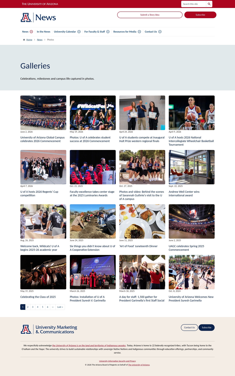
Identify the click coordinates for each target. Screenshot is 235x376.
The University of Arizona (138, 365)
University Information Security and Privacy (117, 361)
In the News (43, 31)
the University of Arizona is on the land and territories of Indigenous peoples (89, 345)
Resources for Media (124, 31)
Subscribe (200, 14)
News (25, 31)
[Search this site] (193, 4)
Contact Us (151, 31)
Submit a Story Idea (149, 14)
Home (29, 39)
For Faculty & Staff (95, 31)
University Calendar (65, 31)
